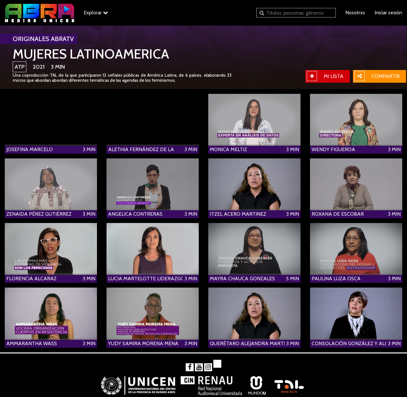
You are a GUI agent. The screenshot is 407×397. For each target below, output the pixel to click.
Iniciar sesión (388, 13)
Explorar (96, 13)
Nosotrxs (355, 13)
